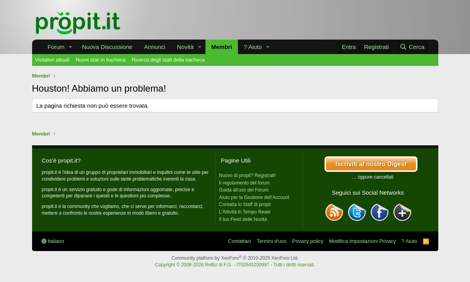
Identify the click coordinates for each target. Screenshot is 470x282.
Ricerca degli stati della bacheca (168, 60)
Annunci (154, 46)
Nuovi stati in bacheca (100, 60)
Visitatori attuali (52, 60)
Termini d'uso (271, 241)
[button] (70, 47)
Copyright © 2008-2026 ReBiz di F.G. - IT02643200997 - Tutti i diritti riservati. (235, 265)
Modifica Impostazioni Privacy (362, 241)
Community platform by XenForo (235, 258)
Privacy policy (307, 241)
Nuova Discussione (107, 46)
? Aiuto (253, 46)
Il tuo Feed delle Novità (243, 219)
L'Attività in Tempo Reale (244, 212)
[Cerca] (412, 47)
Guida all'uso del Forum (243, 190)
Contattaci (239, 241)
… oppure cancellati (372, 177)
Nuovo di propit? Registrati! (247, 175)
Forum (56, 46)
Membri (221, 46)
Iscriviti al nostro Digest (370, 164)
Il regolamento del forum (244, 183)
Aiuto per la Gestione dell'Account (254, 197)
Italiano (53, 241)
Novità (185, 46)
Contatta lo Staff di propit (245, 204)
